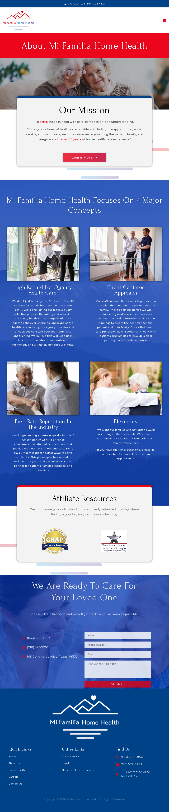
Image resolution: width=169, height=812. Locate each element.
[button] (164, 20)
